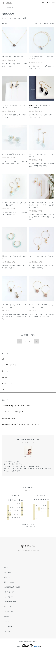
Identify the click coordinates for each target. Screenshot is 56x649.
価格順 (46, 23)
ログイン (6, 621)
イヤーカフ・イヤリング (9, 365)
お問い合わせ (8, 631)
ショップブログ (8, 597)
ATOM (9, 606)
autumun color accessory (9, 418)
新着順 (52, 23)
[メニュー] (53, 3)
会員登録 (6, 616)
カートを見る (8, 626)
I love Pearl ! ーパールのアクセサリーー (14, 412)
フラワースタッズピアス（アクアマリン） (14, 154)
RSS (5, 606)
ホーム (3, 7)
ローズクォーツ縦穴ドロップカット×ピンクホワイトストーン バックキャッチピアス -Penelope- (41, 205)
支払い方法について (10, 582)
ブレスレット (6, 377)
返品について (8, 577)
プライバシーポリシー (10, 592)
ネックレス (5, 371)
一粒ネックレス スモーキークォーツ (13, 56)
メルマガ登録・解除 (10, 601)
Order (3, 389)
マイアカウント (8, 611)
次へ (36, 341)
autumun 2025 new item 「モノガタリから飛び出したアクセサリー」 (22, 424)
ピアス (4, 359)
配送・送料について (10, 572)
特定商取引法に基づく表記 (12, 587)
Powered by (28, 645)
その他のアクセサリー (8, 383)
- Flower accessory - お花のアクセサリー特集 (16, 405)
